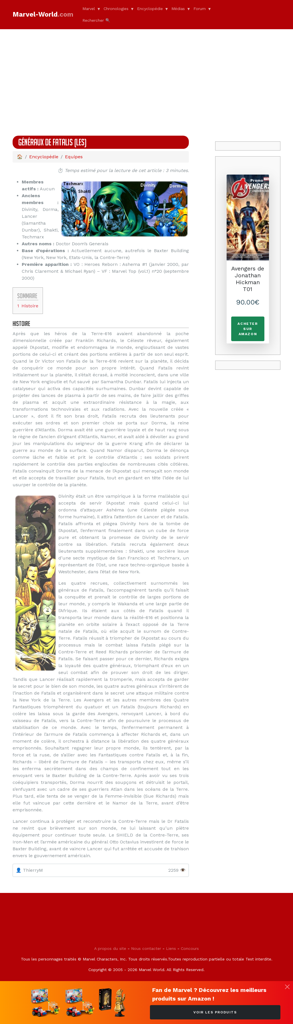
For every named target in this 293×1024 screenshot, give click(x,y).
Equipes (74, 156)
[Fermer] (287, 986)
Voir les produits (215, 1012)
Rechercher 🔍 (96, 20)
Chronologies (116, 8)
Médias (178, 8)
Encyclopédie (150, 8)
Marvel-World (43, 14)
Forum (199, 8)
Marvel (88, 8)
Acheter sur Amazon (247, 329)
